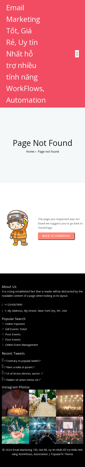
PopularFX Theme (62, 454)
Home (30, 152)
